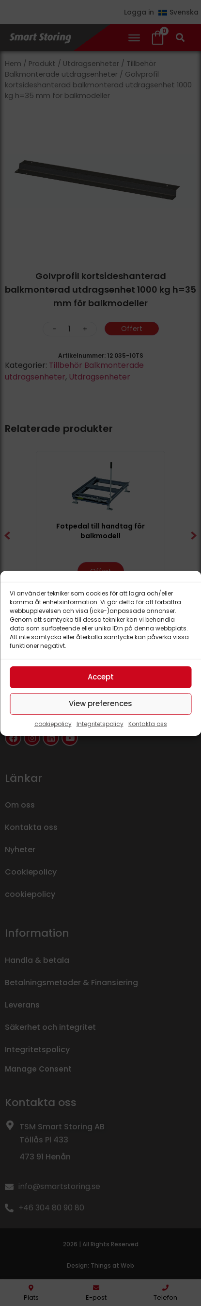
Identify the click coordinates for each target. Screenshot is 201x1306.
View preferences (100, 703)
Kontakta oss (147, 724)
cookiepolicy (53, 724)
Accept (101, 677)
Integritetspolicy (100, 724)
